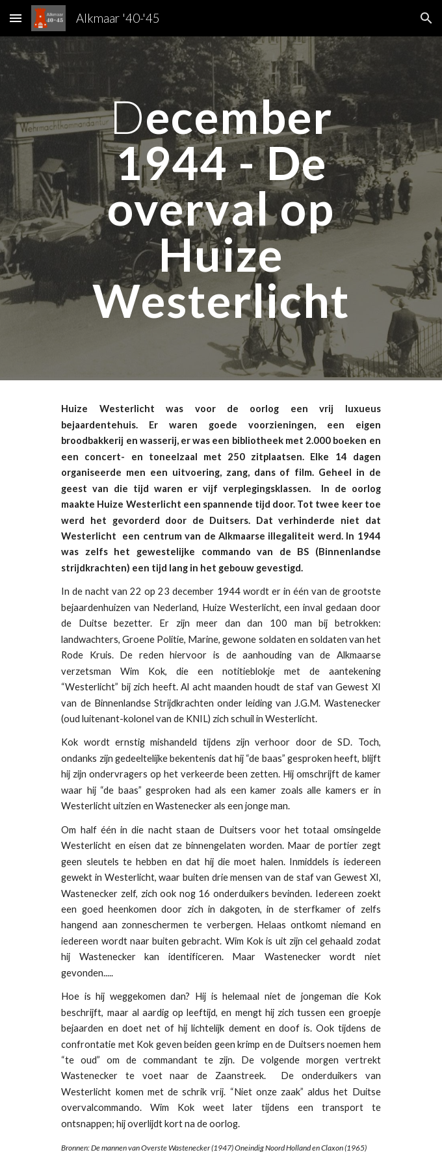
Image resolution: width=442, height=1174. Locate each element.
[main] (220, 208)
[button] (15, 18)
